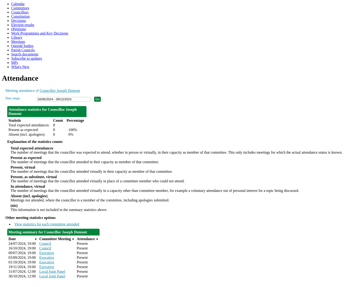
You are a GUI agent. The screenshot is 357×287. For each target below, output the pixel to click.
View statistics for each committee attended (46, 224)
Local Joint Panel (52, 271)
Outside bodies (22, 46)
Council (45, 244)
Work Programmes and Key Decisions (39, 33)
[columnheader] (22, 239)
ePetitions (18, 29)
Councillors (20, 12)
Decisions (18, 21)
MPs (14, 63)
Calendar (18, 4)
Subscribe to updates (26, 58)
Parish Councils (23, 50)
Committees (20, 8)
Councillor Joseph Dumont (60, 91)
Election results (22, 25)
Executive (46, 253)
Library (16, 37)
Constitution (20, 16)
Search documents (24, 54)
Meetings (18, 42)
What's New (20, 67)
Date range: (13, 98)
